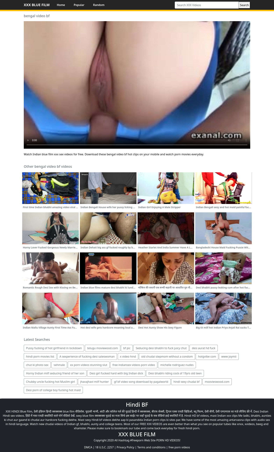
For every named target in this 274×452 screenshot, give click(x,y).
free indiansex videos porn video (134, 365)
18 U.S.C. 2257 (104, 447)
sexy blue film (85, 416)
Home (61, 5)
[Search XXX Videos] (207, 5)
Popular (79, 5)
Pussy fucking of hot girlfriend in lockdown (54, 348)
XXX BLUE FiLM (37, 4)
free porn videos (179, 447)
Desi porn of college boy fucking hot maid (53, 390)
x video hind (128, 356)
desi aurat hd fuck (203, 348)
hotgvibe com (207, 356)
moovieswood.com (217, 382)
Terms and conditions (151, 447)
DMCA (88, 447)
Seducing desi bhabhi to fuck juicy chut (161, 348)
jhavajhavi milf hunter (94, 382)
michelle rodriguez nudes (176, 365)
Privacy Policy (125, 447)
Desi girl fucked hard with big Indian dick (116, 373)
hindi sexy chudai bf (187, 382)
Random (98, 5)
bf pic (126, 348)
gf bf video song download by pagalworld (141, 382)
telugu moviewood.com (102, 348)
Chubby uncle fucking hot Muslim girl (50, 382)
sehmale (59, 365)
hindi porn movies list (40, 356)
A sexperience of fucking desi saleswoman (87, 356)
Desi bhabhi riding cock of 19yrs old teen (175, 373)
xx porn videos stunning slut (88, 365)
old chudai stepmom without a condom (167, 356)
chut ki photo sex (37, 365)
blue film (69, 411)
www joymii (228, 356)
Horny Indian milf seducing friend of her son (55, 373)
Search (244, 5)
